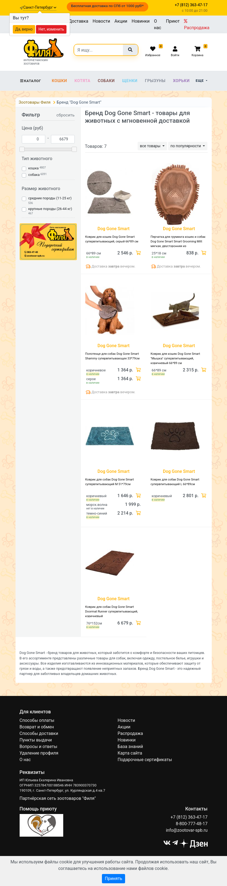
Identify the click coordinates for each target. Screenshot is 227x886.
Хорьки (181, 80)
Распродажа (196, 24)
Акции (120, 21)
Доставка (78, 21)
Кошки (59, 80)
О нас (157, 24)
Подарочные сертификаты (145, 759)
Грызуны (155, 80)
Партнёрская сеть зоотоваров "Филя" (58, 798)
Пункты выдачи (36, 740)
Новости (101, 21)
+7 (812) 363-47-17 (189, 817)
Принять (113, 878)
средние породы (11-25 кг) (50, 198)
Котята (82, 80)
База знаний (130, 746)
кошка (33, 168)
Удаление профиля (39, 753)
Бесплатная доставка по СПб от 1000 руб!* (107, 6)
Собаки (106, 80)
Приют (173, 21)
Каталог (30, 81)
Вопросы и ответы (38, 746)
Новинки (141, 21)
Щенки (129, 80)
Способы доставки (39, 733)
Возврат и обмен (37, 726)
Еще (200, 81)
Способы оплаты (37, 720)
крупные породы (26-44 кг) (50, 209)
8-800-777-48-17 (192, 823)
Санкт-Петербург (39, 7)
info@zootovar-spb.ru (187, 830)
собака (34, 175)
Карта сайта (130, 753)
